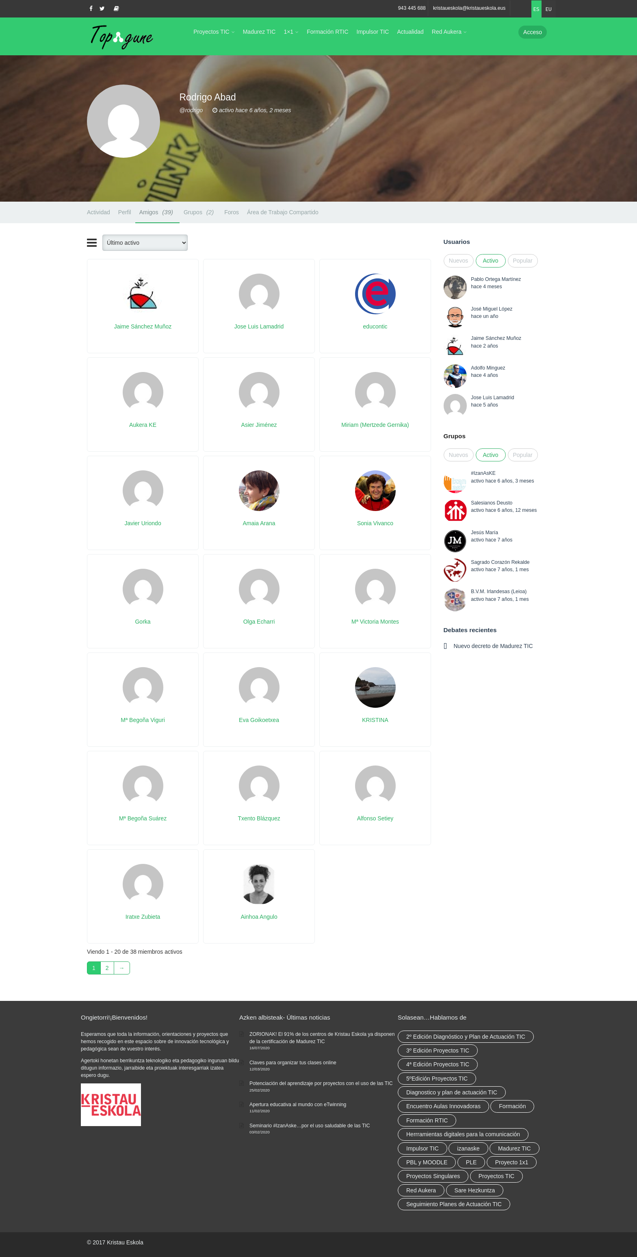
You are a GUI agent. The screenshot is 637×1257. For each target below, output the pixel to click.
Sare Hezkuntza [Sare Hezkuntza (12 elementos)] (475, 1190)
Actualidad (410, 31)
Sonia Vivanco (375, 523)
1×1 (288, 31)
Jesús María (484, 532)
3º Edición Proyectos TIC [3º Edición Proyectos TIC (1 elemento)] (437, 1050)
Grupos (200, 212)
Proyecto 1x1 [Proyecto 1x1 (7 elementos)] (512, 1162)
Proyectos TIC (211, 31)
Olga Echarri (259, 621)
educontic (375, 326)
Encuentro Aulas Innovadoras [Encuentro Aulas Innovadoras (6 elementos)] (443, 1106)
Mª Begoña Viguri (143, 720)
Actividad (98, 212)
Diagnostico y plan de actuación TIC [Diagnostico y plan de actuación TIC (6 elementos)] (451, 1092)
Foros (231, 212)
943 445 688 (412, 8)
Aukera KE (142, 425)
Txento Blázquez (259, 818)
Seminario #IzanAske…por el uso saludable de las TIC (309, 1126)
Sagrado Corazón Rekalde (500, 562)
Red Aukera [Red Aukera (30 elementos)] (421, 1190)
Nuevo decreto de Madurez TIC (493, 646)
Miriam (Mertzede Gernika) (375, 425)
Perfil (124, 212)
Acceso (532, 32)
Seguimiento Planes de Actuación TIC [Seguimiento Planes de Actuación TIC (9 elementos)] (454, 1204)
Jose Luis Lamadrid (259, 326)
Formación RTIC (327, 31)
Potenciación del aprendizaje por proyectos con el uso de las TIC (321, 1083)
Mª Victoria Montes (375, 621)
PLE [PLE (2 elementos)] (471, 1162)
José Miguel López (491, 309)
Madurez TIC (259, 31)
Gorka (142, 621)
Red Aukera (447, 31)
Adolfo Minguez (488, 368)
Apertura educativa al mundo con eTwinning (297, 1104)
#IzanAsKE (483, 473)
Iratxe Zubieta (143, 916)
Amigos (157, 212)
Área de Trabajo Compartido (282, 212)
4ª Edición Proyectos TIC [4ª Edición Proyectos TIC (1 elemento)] (437, 1064)
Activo (490, 260)
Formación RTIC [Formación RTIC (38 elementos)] (427, 1120)
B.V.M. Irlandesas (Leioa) (498, 591)
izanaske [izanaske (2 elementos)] (468, 1148)
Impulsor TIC (373, 31)
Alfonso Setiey (375, 818)
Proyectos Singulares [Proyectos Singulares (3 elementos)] (433, 1176)
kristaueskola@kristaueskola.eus (469, 8)
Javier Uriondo (142, 523)
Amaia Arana (259, 523)
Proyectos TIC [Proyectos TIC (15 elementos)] (496, 1176)
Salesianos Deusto (491, 503)
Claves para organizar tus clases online (292, 1063)
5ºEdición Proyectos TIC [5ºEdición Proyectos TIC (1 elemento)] (437, 1078)
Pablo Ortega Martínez (496, 279)
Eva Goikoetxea (259, 720)
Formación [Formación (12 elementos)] (512, 1106)
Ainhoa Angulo (258, 916)
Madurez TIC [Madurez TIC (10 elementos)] (514, 1148)
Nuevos (458, 260)
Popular (523, 260)
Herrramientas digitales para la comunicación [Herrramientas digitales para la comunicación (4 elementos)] (463, 1134)
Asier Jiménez (259, 425)
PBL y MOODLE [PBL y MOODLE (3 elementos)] (426, 1162)
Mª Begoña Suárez (143, 818)
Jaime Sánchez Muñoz (143, 326)
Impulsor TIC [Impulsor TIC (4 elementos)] (422, 1148)
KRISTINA (375, 720)
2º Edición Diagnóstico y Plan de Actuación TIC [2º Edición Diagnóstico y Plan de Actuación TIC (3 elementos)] (465, 1036)
